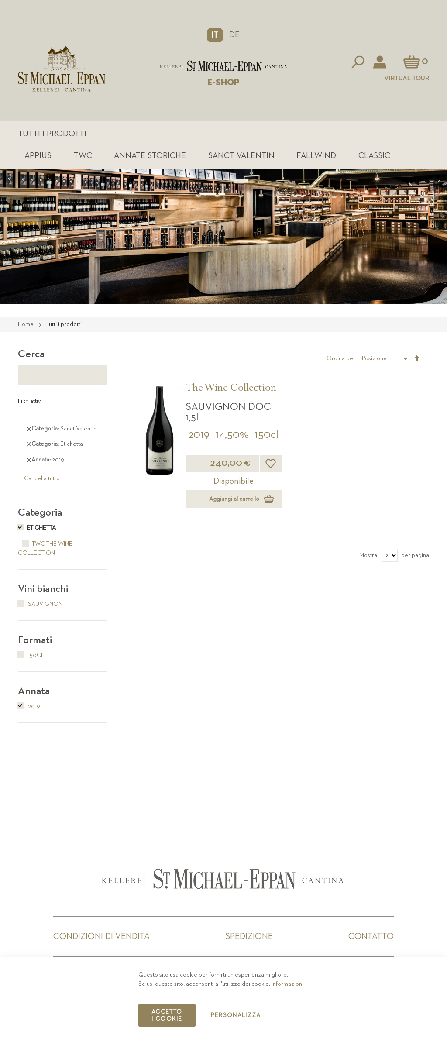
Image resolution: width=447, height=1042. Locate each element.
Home (26, 324)
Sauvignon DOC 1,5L (228, 412)
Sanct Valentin (241, 155)
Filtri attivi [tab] (30, 401)
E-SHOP (223, 82)
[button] (215, 35)
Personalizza (236, 1015)
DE (234, 35)
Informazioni (287, 984)
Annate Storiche (150, 155)
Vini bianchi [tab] (43, 589)
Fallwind (316, 155)
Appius (38, 155)
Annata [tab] (34, 691)
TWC (83, 155)
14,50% (232, 434)
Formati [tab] (35, 640)
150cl (266, 434)
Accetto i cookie (166, 1015)
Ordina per (341, 358)
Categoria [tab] (40, 512)
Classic (374, 155)
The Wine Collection (231, 389)
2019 (199, 434)
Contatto (371, 936)
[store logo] (223, 66)
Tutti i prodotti (52, 134)
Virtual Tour (406, 78)
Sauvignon (40, 604)
